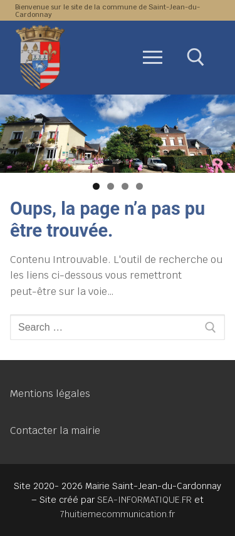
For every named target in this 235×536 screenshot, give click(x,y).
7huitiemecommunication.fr (117, 514)
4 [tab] (139, 186)
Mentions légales (50, 393)
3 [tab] (125, 186)
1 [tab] (96, 186)
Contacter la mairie (55, 430)
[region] (117, 134)
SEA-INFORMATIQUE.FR (144, 499)
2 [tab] (110, 186)
